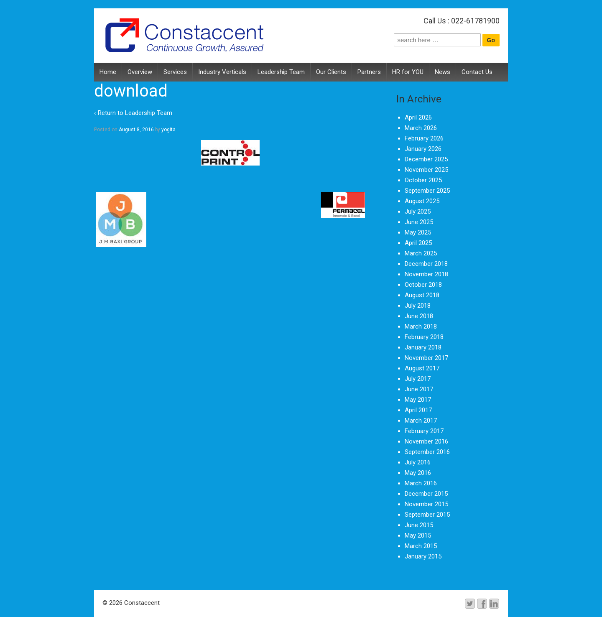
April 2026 (418, 117)
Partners (369, 72)
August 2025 (422, 201)
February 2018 (424, 337)
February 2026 (424, 138)
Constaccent (141, 603)
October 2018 (423, 284)
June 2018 (419, 316)
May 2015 (418, 535)
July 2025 (418, 211)
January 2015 (423, 556)
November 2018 (426, 274)
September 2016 (427, 452)
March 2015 (421, 546)
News (442, 72)
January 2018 (423, 347)
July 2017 (418, 378)
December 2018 (426, 264)
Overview (140, 72)
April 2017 (418, 410)
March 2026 (421, 128)
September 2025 (427, 190)
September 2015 (427, 514)
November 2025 (426, 169)
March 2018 (421, 326)
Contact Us (477, 72)
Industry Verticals (222, 72)
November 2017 (426, 358)
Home (107, 72)
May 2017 (418, 399)
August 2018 (422, 295)
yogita (168, 130)
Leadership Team (281, 72)
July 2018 (418, 305)
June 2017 (419, 389)
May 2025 (418, 232)
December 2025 (426, 159)
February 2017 (424, 431)
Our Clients (331, 72)
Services (175, 72)
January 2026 (423, 149)
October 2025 (423, 180)
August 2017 (422, 368)
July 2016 (418, 462)
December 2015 (426, 493)
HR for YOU (407, 72)
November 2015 (426, 504)
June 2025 (419, 222)
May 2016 (418, 473)
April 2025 (418, 243)
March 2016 (421, 483)
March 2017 (421, 420)
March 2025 (421, 253)
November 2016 (426, 441)
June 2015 (419, 525)
